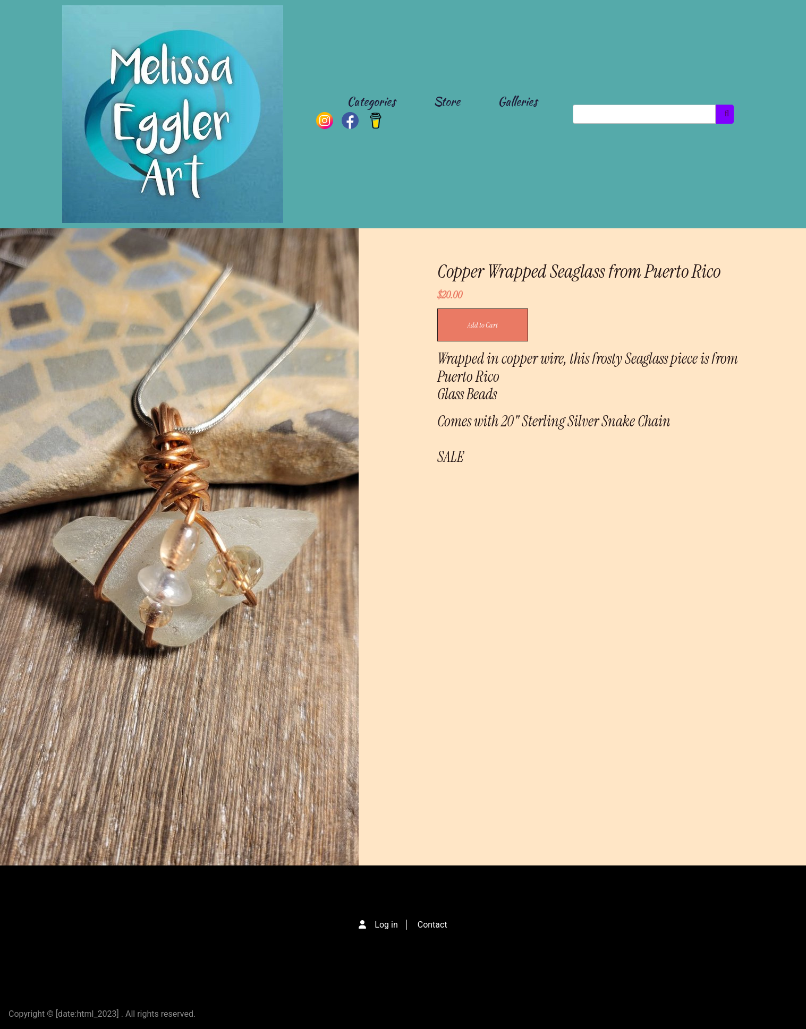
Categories (371, 101)
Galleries (518, 101)
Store (447, 101)
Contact (432, 925)
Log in (386, 925)
